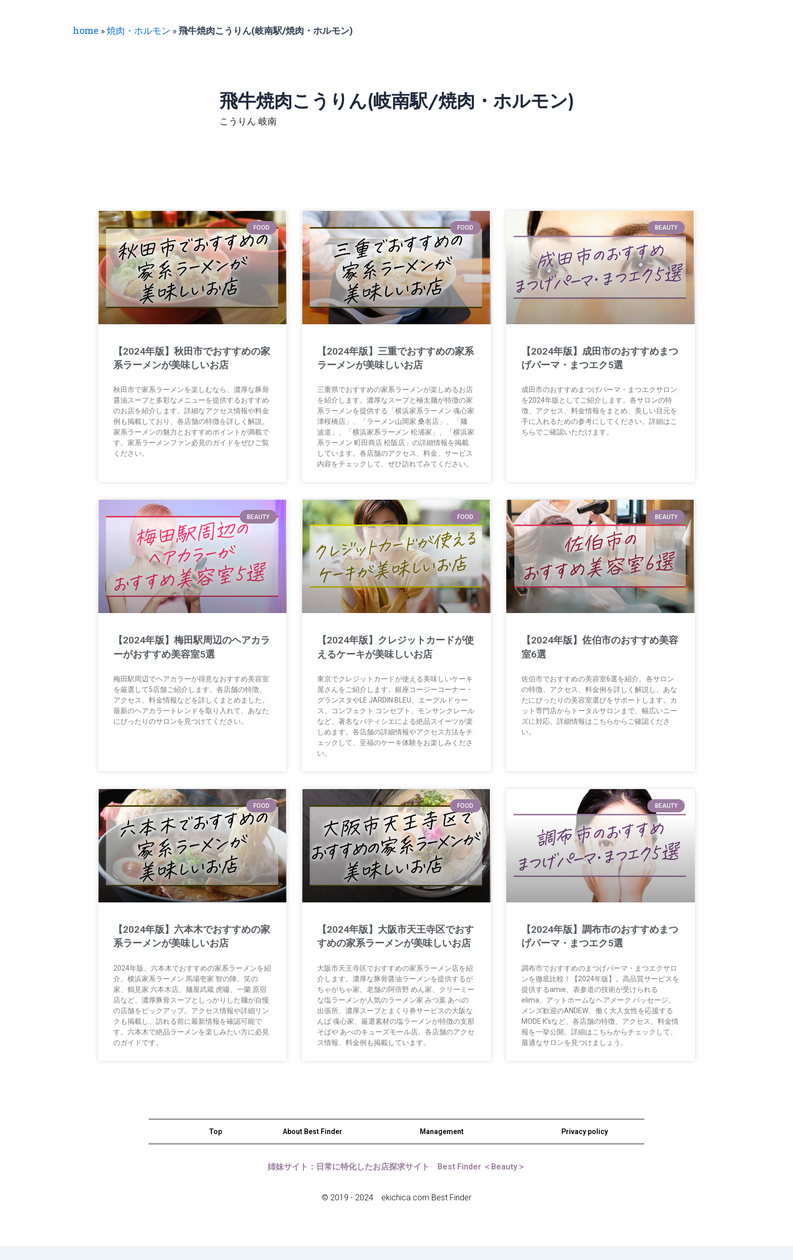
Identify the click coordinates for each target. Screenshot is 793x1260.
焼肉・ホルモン (138, 30)
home (86, 30)
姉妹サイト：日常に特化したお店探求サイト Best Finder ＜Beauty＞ (396, 1180)
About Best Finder (312, 1145)
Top (215, 1145)
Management (442, 1145)
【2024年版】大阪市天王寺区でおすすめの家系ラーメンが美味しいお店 (393, 943)
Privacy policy (584, 1145)
